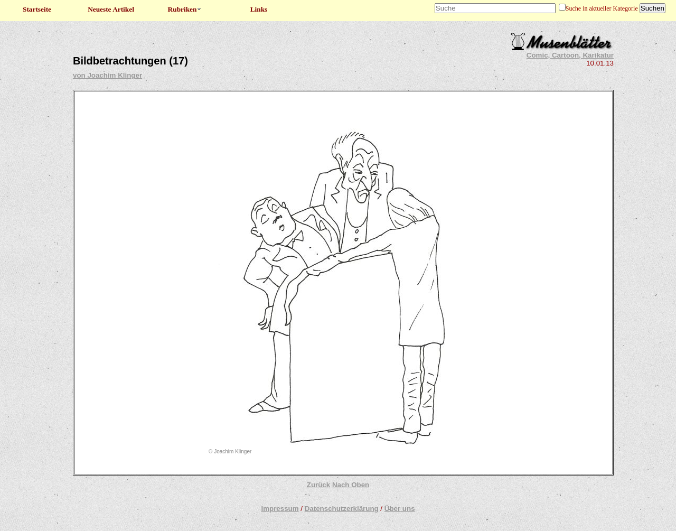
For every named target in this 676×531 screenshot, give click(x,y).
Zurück (318, 485)
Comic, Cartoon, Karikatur (570, 55)
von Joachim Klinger (107, 75)
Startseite (37, 9)
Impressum (279, 509)
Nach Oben (350, 485)
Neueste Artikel (111, 9)
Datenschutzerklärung (342, 509)
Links (259, 9)
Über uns (399, 509)
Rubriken (185, 9)
